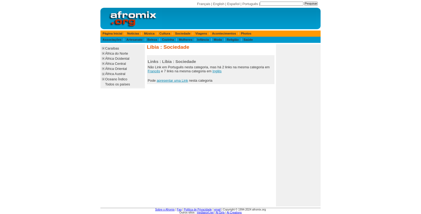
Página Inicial (112, 33)
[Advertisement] (298, 125)
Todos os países (117, 84)
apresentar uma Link (172, 80)
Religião (233, 39)
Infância (203, 39)
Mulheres (186, 39)
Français (203, 4)
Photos (246, 33)
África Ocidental (117, 59)
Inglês (217, 71)
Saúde (248, 39)
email (217, 209)
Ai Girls (220, 212)
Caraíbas (112, 48)
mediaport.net (205, 212)
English (218, 4)
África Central (115, 64)
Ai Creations (234, 212)
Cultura (164, 33)
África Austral (115, 74)
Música (149, 33)
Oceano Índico (116, 79)
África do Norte (116, 53)
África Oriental (116, 69)
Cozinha (168, 39)
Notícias (133, 33)
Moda (218, 39)
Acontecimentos (224, 33)
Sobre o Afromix (165, 209)
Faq (179, 209)
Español (233, 4)
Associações (112, 39)
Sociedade (183, 33)
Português (250, 4)
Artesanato (134, 39)
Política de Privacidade (198, 209)
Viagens (201, 33)
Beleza (152, 39)
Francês (154, 71)
